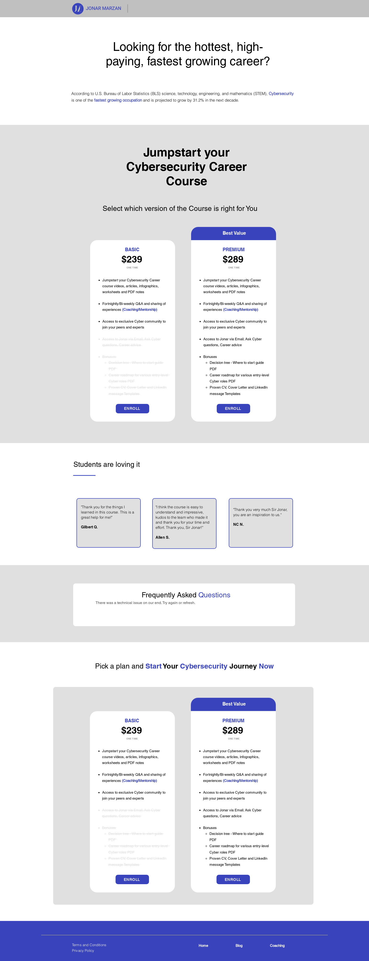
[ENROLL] (132, 408)
